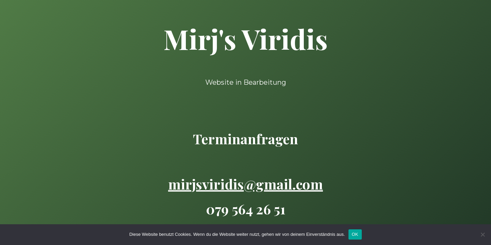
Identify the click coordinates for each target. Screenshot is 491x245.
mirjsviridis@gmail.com (245, 184)
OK (355, 234)
